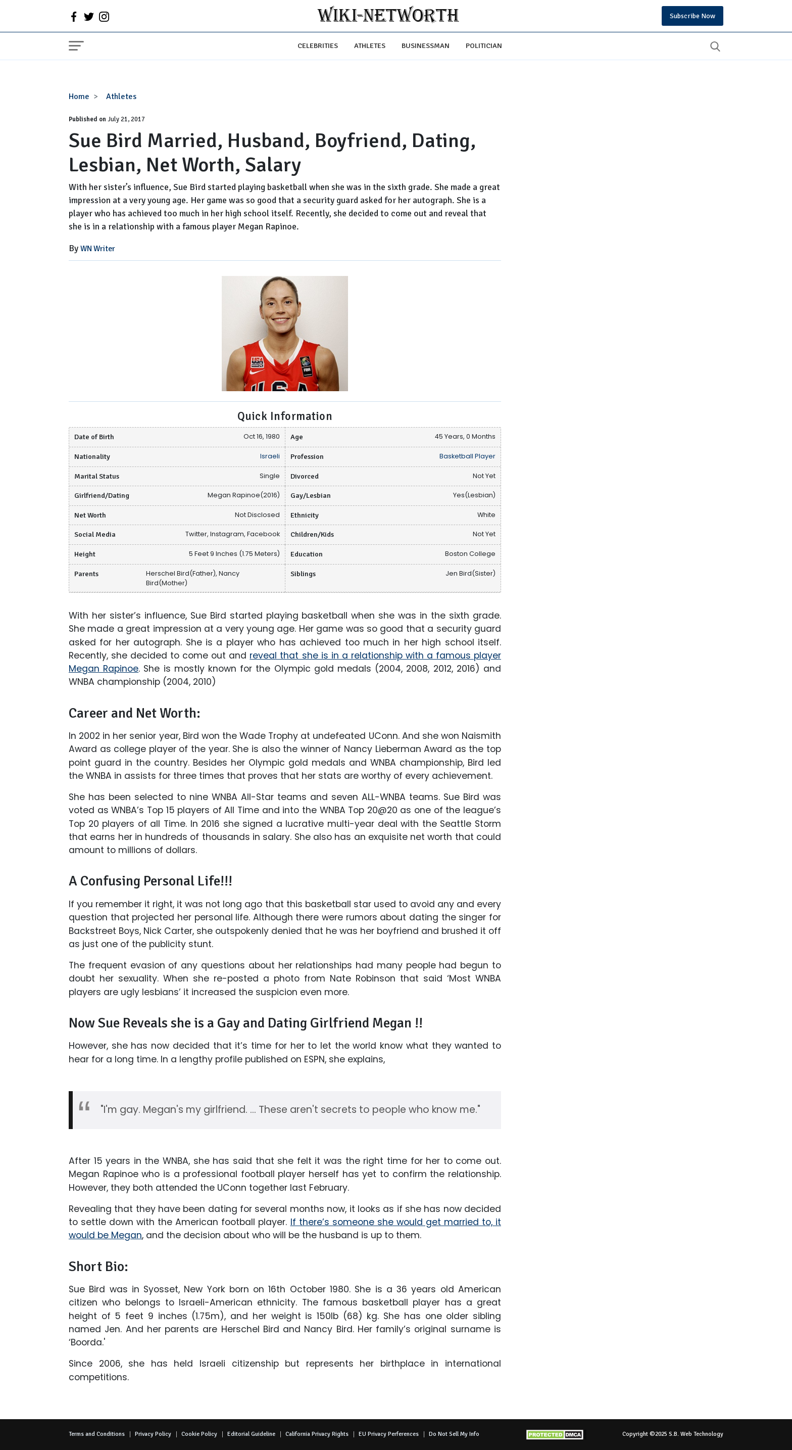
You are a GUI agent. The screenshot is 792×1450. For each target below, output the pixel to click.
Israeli (270, 456)
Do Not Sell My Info (454, 1434)
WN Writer (97, 249)
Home (79, 96)
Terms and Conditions (97, 1434)
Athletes (369, 45)
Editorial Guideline (251, 1434)
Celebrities (318, 45)
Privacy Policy (153, 1434)
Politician (484, 45)
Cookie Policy (199, 1434)
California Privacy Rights (317, 1434)
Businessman (426, 45)
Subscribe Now (692, 16)
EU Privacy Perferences (389, 1434)
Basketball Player (467, 456)
